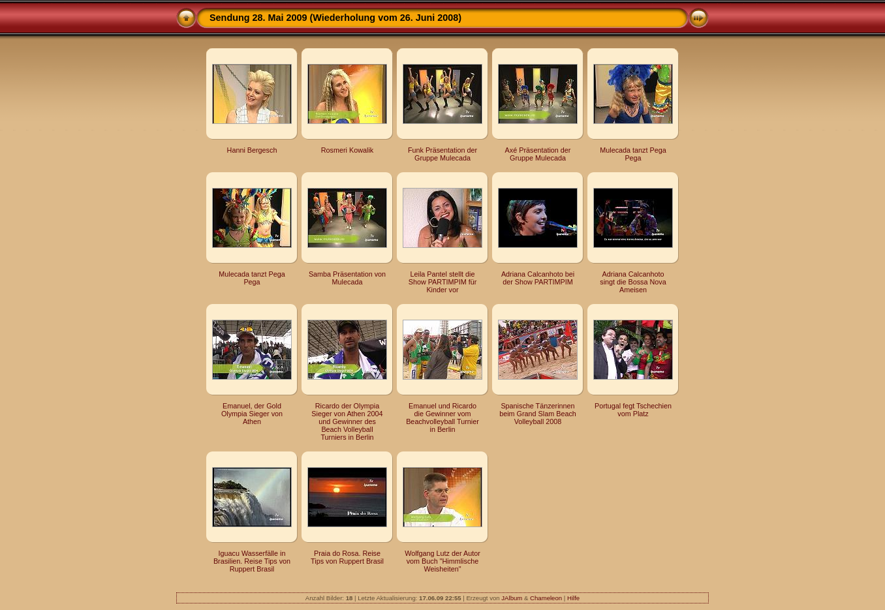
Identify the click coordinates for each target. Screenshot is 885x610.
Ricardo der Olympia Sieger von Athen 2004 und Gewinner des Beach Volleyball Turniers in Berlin (346, 421)
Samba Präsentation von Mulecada (347, 278)
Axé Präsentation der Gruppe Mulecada (538, 154)
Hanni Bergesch (252, 150)
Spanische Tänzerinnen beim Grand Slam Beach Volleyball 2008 (537, 413)
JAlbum (511, 598)
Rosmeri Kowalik (347, 150)
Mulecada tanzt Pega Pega (633, 154)
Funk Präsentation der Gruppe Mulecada (442, 154)
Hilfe (573, 598)
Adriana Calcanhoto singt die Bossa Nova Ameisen (633, 282)
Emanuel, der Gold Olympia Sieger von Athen (252, 413)
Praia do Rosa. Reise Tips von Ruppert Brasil (347, 557)
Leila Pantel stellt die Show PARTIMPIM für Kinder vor (443, 282)
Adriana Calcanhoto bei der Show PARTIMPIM (537, 278)
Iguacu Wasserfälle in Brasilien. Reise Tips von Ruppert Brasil (251, 561)
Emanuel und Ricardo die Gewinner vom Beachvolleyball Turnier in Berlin (442, 417)
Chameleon (546, 598)
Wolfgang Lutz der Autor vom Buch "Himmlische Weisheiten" (442, 561)
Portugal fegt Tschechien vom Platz (633, 410)
